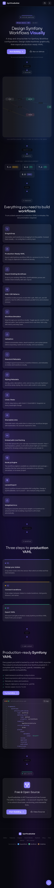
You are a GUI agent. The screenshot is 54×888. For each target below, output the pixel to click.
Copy (46, 701)
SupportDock (22, 844)
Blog (43, 838)
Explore (37, 838)
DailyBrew (42, 844)
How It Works (28, 838)
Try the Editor (11, 693)
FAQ (49, 838)
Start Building (16, 52)
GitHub (22, 840)
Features (12, 838)
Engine (20, 838)
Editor (5, 838)
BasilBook (32, 844)
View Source (38, 812)
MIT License (30, 840)
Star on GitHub (37, 52)
